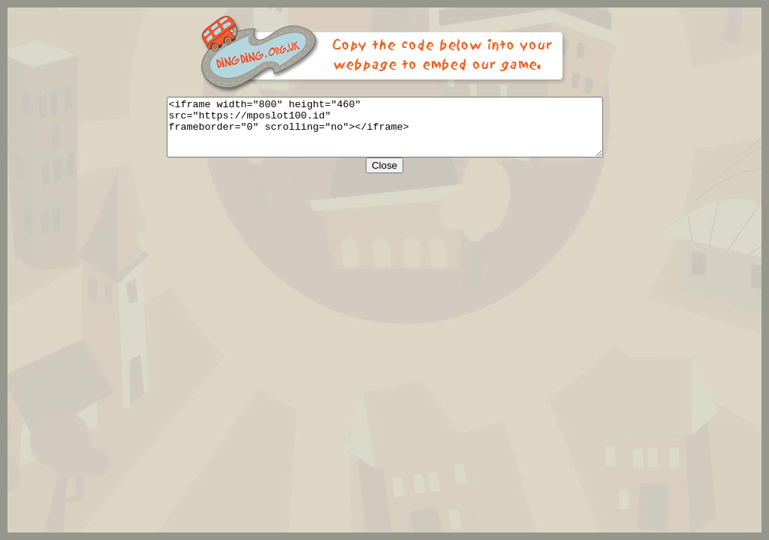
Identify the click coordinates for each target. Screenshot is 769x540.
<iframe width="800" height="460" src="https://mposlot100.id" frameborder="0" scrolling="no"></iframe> (384, 133)
